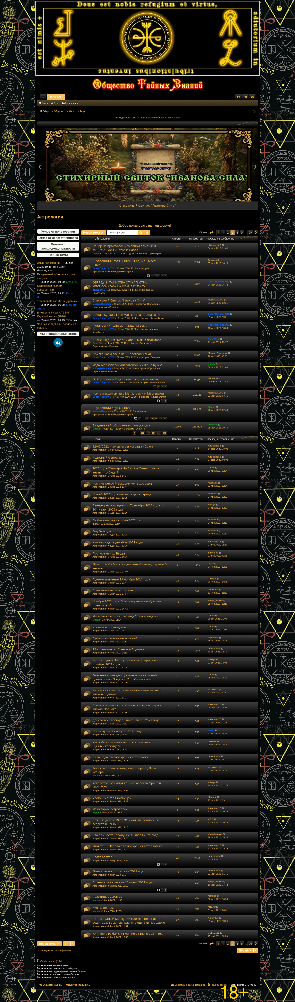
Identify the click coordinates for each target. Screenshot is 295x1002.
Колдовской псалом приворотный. (49, 299)
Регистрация (71, 103)
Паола (211, 467)
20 (165, 418)
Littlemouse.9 (214, 245)
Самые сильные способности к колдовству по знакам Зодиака (127, 707)
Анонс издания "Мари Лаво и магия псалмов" (127, 340)
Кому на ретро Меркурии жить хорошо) (122, 483)
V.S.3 (210, 819)
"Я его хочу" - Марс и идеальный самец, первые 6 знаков (130, 566)
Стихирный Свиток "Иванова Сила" (147, 205)
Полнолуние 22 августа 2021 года (118, 731)
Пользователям (157, 382)
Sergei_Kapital (215, 600)
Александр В (214, 445)
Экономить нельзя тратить (113, 590)
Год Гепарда (102, 531)
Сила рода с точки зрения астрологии (121, 757)
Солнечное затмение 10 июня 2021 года (123, 882)
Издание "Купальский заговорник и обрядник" (127, 365)
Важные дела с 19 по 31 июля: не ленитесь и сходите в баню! (126, 822)
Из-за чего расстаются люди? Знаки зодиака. (126, 616)
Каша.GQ (213, 519)
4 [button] (237, 232)
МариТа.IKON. (215, 299)
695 (158, 433)
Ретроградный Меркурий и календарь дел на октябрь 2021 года (126, 662)
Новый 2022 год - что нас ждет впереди (122, 494)
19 (160, 418)
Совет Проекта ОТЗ (103, 268)
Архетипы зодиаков (107, 896)
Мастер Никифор (102, 304)
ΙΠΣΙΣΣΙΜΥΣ (99, 290)
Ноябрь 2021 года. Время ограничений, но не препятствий (127, 603)
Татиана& (213, 689)
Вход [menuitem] (246, 98)
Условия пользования (58, 231)
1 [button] (223, 232)
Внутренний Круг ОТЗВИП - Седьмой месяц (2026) (54, 325)
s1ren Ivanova (215, 834)
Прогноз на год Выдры (110, 553)
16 (147, 418)
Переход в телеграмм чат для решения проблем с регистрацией (147, 117)
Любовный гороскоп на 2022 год (117, 520)
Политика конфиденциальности (58, 246)
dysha (96, 524)
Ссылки (43, 98)
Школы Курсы (157, 318)
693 (148, 433)
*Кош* (211, 730)
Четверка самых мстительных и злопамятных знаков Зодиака (127, 692)
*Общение (155, 357)
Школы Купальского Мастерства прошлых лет (127, 315)
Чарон (211, 364)
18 (156, 418)
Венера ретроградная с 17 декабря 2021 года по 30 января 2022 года (129, 507)
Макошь (212, 797)
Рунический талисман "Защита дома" (121, 325)
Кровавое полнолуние (109, 627)
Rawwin (212, 578)
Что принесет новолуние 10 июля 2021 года (125, 835)
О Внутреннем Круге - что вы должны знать (125, 379)
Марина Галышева (217, 353)
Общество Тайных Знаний (64, 97)
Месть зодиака (104, 907)
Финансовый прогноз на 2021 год (118, 871)
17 (152, 418)
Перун (96, 253)
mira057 (212, 741)
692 (142, 433)
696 (164, 433)
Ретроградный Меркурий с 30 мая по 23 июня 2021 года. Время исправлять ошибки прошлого (129, 920)
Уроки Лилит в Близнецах (112, 798)
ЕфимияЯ (213, 637)
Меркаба (212, 482)
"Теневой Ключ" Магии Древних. (57, 312)
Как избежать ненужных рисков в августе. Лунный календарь (124, 744)
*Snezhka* (213, 589)
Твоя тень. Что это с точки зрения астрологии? (127, 846)
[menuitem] (238, 97)
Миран (211, 407)
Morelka (212, 896)
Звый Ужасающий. (48, 274)
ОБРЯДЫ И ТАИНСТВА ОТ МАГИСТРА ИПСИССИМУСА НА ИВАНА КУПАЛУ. (120, 284)
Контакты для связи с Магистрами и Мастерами (128, 393)
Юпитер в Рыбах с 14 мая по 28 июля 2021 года (128, 933)
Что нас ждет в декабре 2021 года (118, 542)
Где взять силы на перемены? (115, 638)
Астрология (50, 216)
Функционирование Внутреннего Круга (113, 271)
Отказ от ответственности (58, 238)
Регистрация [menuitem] (253, 98)
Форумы (94, 97)
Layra (211, 563)
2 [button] (228, 232)
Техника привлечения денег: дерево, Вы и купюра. (124, 770)
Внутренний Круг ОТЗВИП (112, 408)
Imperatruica (214, 648)
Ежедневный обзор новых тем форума (56, 287)
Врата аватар (102, 857)
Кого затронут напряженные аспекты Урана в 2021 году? (127, 785)
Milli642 (212, 907)
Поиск (45, 103)
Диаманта (213, 552)
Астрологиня (99, 450)
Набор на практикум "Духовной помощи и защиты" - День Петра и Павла (124, 248)
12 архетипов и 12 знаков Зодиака (118, 649)
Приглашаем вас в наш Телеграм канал (122, 354)
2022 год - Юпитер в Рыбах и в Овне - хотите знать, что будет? (126, 470)
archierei (212, 424)
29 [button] (250, 232)
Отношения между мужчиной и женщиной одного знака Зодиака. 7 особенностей (125, 677)
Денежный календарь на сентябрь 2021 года (126, 720)
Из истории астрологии (110, 809)
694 (153, 433)
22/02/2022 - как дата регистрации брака (123, 446)
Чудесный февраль (107, 457)
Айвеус (211, 504)
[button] (212, 232)
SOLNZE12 (213, 933)
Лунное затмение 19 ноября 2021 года (121, 579)
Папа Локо (98, 343)
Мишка (211, 378)
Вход (56, 103)
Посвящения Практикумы (148, 253)
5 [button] (242, 232)
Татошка (212, 260)
